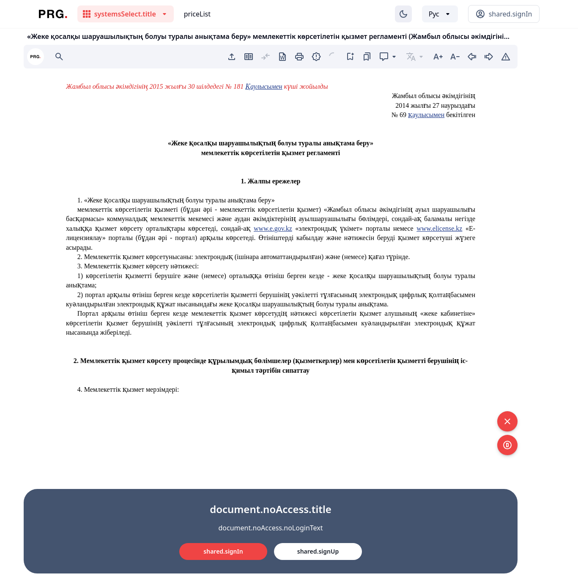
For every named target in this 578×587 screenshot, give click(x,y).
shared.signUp (318, 551)
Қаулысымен (263, 86)
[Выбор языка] (440, 13)
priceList (197, 14)
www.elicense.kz (439, 228)
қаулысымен (426, 114)
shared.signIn (223, 551)
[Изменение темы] (403, 13)
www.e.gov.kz (273, 228)
